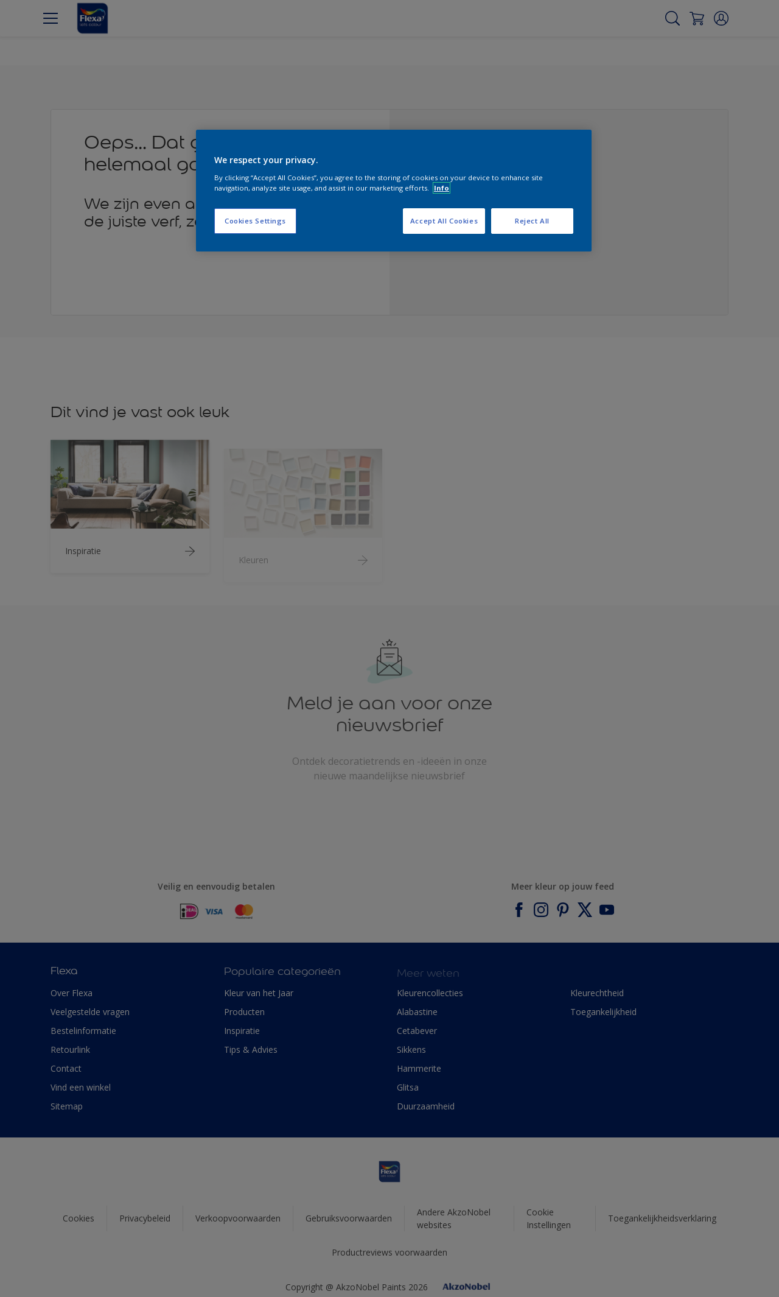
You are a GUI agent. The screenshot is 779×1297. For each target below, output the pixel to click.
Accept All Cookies (444, 220)
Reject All (532, 220)
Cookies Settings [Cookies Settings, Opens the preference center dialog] (255, 220)
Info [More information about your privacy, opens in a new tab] (441, 187)
